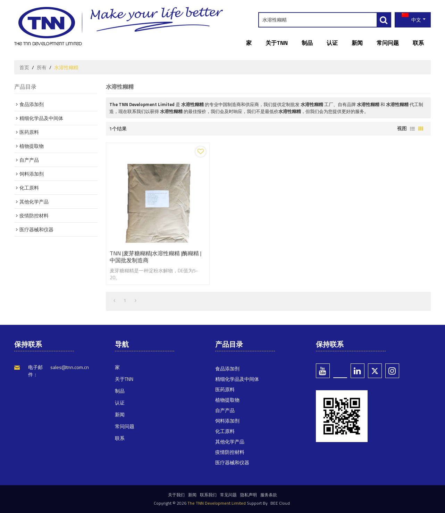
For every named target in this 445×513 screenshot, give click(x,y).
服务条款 (268, 494)
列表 (412, 128)
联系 (418, 43)
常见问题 (228, 494)
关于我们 (176, 494)
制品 (307, 43)
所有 (42, 67)
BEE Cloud (280, 503)
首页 (24, 67)
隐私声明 (248, 494)
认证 (332, 43)
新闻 (357, 43)
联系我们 (208, 494)
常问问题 (388, 43)
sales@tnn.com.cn (69, 367)
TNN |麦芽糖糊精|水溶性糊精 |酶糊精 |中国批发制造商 (155, 257)
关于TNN (277, 43)
